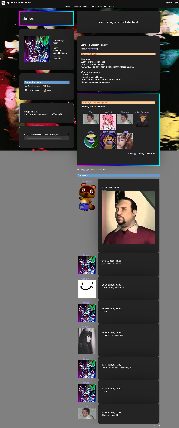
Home (67, 6)
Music (99, 6)
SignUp (169, 2)
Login (175, 2)
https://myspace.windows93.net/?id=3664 (43, 114)
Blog (106, 6)
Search (112, 6)
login (85, 169)
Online (93, 6)
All (76, 6)
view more (92, 49)
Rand (86, 6)
